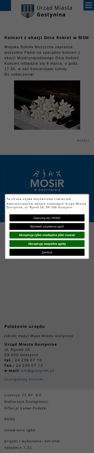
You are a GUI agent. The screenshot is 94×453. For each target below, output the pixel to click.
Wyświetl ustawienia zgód (47, 226)
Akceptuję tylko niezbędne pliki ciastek (47, 235)
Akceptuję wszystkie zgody (47, 244)
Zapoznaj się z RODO (46, 218)
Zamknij (47, 252)
